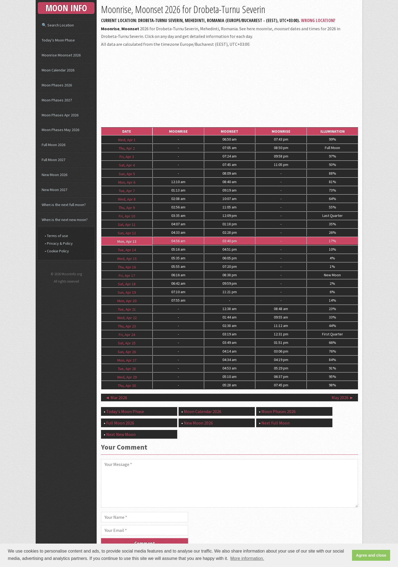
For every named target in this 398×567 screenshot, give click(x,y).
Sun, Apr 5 (127, 173)
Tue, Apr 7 (127, 190)
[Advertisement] (229, 87)
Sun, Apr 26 (127, 351)
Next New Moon (121, 434)
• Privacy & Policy (59, 243)
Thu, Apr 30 (127, 385)
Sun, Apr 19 (127, 292)
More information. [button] (247, 558)
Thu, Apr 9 (127, 207)
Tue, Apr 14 (127, 249)
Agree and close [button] (371, 555)
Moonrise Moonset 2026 (61, 55)
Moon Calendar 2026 (202, 411)
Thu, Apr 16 (127, 266)
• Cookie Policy (57, 250)
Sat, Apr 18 (127, 283)
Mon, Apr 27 (126, 359)
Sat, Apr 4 (127, 165)
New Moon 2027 (54, 189)
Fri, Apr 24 (127, 334)
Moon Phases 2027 (57, 100)
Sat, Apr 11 (127, 224)
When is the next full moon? (64, 204)
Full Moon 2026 (120, 423)
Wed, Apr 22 (127, 317)
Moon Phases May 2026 (60, 129)
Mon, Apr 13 (126, 241)
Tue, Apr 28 (127, 368)
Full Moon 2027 (53, 159)
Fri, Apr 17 (127, 275)
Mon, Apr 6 (126, 182)
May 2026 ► (343, 397)
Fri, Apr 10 (127, 216)
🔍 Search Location (58, 25)
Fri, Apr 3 (127, 156)
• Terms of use (56, 235)
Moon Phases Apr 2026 (60, 115)
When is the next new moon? (65, 219)
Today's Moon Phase (125, 411)
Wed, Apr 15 (127, 258)
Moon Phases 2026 (278, 411)
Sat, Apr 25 (127, 343)
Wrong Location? (318, 20)
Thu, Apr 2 (127, 148)
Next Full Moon (275, 423)
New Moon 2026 (198, 423)
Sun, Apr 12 (127, 233)
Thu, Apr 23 (127, 326)
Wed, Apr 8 (127, 198)
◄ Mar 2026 (116, 397)
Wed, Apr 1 (127, 139)
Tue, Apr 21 (127, 309)
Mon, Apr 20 (126, 300)
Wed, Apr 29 (127, 376)
